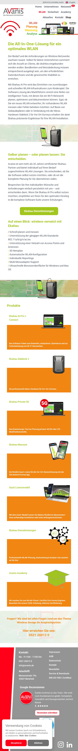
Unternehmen (51, 6)
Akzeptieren (16, 743)
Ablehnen (38, 743)
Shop (68, 17)
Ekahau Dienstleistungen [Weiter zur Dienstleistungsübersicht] (39, 211)
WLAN (42, 12)
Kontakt (59, 17)
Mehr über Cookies (27, 735)
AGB (51, 656)
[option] (39, 28)
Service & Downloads (53, 2)
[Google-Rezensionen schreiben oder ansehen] (47, 713)
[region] (39, 28)
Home (38, 6)
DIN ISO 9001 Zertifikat (60, 678)
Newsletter (54, 669)
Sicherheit (53, 12)
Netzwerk (66, 6)
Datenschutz (55, 660)
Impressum (54, 652)
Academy (66, 12)
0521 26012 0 (39, 635)
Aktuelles (48, 17)
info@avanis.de (26, 665)
